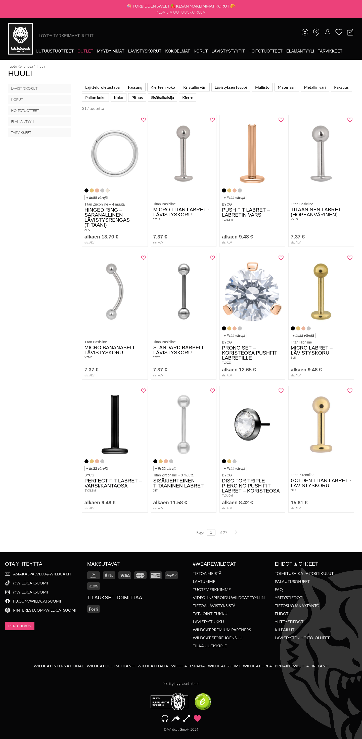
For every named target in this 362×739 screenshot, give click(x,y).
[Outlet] (85, 51)
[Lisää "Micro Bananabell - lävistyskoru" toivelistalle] (142, 260)
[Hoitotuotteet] (266, 51)
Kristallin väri (194, 87)
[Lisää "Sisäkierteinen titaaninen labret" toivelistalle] (211, 392)
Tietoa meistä (207, 573)
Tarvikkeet (21, 132)
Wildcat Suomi (224, 666)
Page (200, 537)
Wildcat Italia (153, 666)
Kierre (187, 97)
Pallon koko (95, 97)
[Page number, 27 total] (211, 537)
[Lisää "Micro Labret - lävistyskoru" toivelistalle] (348, 260)
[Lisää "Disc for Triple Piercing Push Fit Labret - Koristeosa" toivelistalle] (280, 392)
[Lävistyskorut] (144, 51)
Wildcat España (188, 666)
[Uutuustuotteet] (55, 51)
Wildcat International (59, 666)
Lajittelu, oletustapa (102, 87)
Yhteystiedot (289, 622)
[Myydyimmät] (110, 51)
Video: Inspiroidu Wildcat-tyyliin (229, 598)
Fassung (135, 87)
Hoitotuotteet (25, 110)
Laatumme (204, 581)
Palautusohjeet (292, 581)
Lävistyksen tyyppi (231, 87)
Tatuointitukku (210, 614)
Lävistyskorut (24, 88)
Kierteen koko (163, 87)
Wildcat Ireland (311, 666)
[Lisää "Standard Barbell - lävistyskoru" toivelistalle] (211, 260)
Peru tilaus (19, 626)
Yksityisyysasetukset (181, 683)
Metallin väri (315, 87)
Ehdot (281, 614)
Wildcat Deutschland (110, 666)
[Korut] (201, 51)
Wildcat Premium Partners (222, 630)
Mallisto (262, 87)
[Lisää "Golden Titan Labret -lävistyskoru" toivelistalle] (348, 392)
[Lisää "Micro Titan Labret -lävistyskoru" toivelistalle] (211, 122)
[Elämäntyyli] (300, 51)
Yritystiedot (288, 598)
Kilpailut (284, 630)
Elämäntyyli (22, 121)
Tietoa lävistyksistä (214, 606)
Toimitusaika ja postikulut (304, 573)
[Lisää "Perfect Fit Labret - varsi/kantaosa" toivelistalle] (142, 392)
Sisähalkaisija (162, 97)
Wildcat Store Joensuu (218, 638)
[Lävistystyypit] (228, 51)
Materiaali (287, 87)
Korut (17, 99)
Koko (118, 97)
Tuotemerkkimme (212, 589)
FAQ (279, 589)
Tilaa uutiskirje (210, 646)
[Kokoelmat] (177, 51)
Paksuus (341, 87)
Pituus (137, 97)
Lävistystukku (208, 622)
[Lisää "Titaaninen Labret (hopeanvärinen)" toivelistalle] (348, 122)
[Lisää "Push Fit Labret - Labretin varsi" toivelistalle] (280, 122)
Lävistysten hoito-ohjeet (302, 638)
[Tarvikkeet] (330, 51)
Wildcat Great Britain (266, 666)
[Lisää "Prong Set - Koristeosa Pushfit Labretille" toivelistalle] (280, 260)
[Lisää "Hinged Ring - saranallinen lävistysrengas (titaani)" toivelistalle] (142, 122)
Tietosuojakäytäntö (297, 606)
